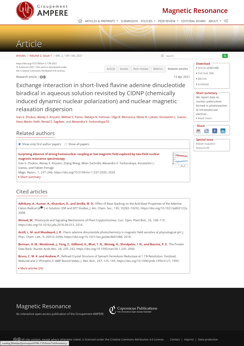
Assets (124, 69)
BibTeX (202, 78)
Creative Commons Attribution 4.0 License (137, 339)
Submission (129, 21)
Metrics (158, 69)
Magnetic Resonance (195, 10)
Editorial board (193, 21)
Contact (175, 339)
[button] (162, 55)
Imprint (189, 339)
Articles (21, 55)
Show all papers (77, 144)
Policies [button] (147, 21)
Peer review (140, 69)
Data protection (208, 339)
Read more (205, 118)
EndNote (203, 84)
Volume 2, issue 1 (41, 55)
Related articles (178, 69)
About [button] (214, 21)
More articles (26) (31, 268)
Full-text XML (206, 73)
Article (111, 69)
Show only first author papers (39, 144)
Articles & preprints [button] (100, 21)
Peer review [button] (167, 21)
